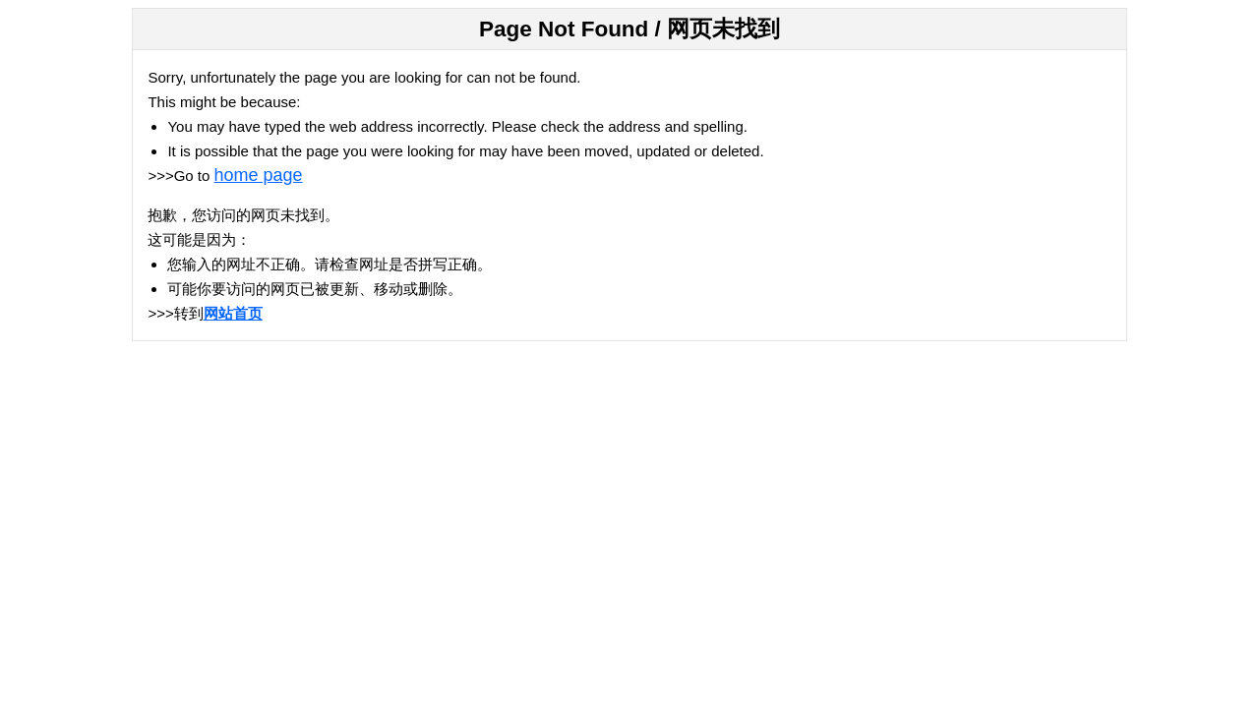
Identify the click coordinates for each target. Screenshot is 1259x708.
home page (258, 175)
